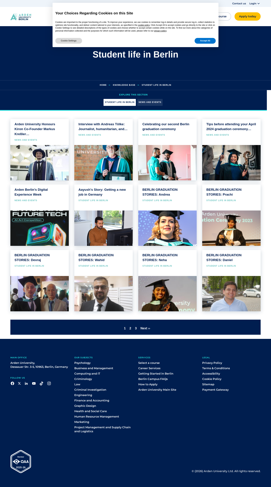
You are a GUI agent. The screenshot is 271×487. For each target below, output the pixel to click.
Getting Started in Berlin (155, 373)
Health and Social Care (90, 411)
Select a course (149, 363)
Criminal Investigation (90, 389)
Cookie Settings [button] (69, 41)
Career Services (149, 368)
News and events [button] (150, 102)
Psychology (82, 363)
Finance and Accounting (91, 400)
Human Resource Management (96, 416)
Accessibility (211, 373)
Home (103, 85)
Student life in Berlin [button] (119, 102)
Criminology (83, 379)
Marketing (81, 422)
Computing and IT (87, 373)
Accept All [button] (205, 41)
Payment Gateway (215, 389)
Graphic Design (85, 405)
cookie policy (144, 25)
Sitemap (208, 384)
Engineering (83, 395)
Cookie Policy (211, 379)
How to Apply (147, 384)
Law (77, 384)
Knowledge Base (124, 85)
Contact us (239, 3)
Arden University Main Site (157, 389)
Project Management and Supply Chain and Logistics (102, 429)
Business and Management (93, 368)
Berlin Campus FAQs (153, 379)
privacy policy (160, 31)
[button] (255, 3)
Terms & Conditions (216, 368)
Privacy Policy (212, 363)
